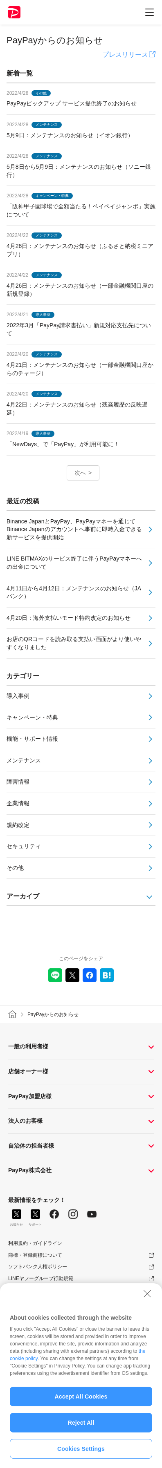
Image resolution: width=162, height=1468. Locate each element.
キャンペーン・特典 (32, 717)
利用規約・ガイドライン (35, 1243)
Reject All (81, 1427)
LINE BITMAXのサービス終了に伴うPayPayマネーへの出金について (74, 562)
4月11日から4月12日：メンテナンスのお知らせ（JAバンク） (74, 592)
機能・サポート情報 (32, 738)
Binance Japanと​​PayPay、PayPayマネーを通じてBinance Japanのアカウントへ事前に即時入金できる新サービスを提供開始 (74, 529)
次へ (80, 472)
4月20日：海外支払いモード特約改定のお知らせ (68, 617)
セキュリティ (24, 846)
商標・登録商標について (35, 1255)
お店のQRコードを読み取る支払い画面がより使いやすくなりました (74, 643)
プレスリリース (125, 54)
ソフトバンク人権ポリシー (37, 1266)
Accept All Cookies (81, 1401)
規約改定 (18, 825)
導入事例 (18, 696)
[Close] (147, 1298)
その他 (15, 868)
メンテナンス (24, 760)
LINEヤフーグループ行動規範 (40, 1278)
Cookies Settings (81, 1453)
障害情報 (18, 781)
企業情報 (18, 803)
